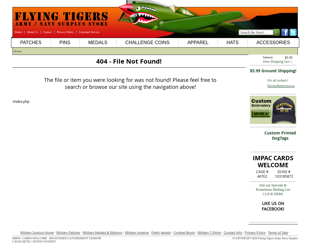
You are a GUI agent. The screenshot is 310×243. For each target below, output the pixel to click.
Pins (64, 42)
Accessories (273, 42)
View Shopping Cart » (277, 62)
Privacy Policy (65, 32)
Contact (47, 32)
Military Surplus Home (37, 232)
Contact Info (233, 232)
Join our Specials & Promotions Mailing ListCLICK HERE (273, 189)
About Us (32, 32)
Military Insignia (137, 232)
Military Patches (68, 232)
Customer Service (89, 32)
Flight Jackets (161, 232)
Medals (97, 42)
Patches (30, 42)
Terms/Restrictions (281, 86)
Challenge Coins (147, 42)
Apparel (198, 42)
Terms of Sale (278, 232)
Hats (233, 42)
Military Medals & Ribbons (102, 232)
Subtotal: (268, 57)
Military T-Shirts (209, 232)
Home (18, 32)
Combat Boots (184, 232)
